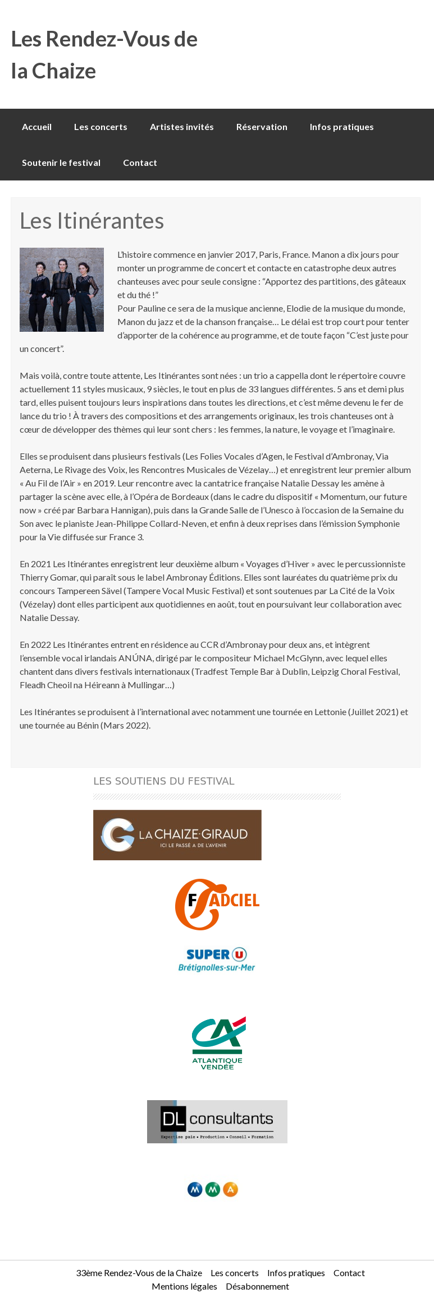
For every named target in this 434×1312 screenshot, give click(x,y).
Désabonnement (257, 1286)
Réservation (261, 126)
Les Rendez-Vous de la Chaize (104, 54)
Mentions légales (184, 1286)
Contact (140, 162)
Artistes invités (182, 126)
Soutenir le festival (61, 162)
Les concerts (100, 126)
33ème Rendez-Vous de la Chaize (139, 1272)
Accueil (37, 126)
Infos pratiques (342, 126)
